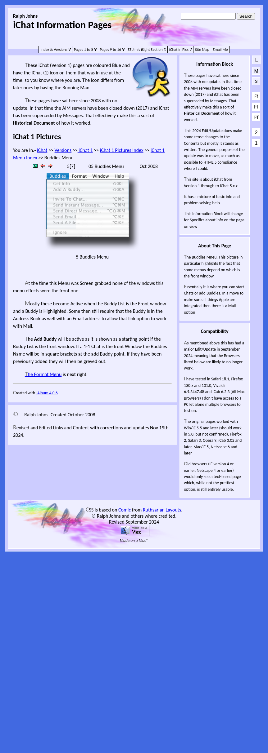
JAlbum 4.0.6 (46, 393)
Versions (63, 150)
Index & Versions (53, 49)
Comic (124, 510)
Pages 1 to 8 (83, 49)
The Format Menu (43, 374)
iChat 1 (85, 150)
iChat (42, 150)
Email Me (220, 49)
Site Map (202, 49)
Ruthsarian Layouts (162, 510)
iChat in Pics (179, 49)
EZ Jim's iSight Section (145, 49)
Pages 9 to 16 (110, 49)
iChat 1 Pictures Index (121, 150)
